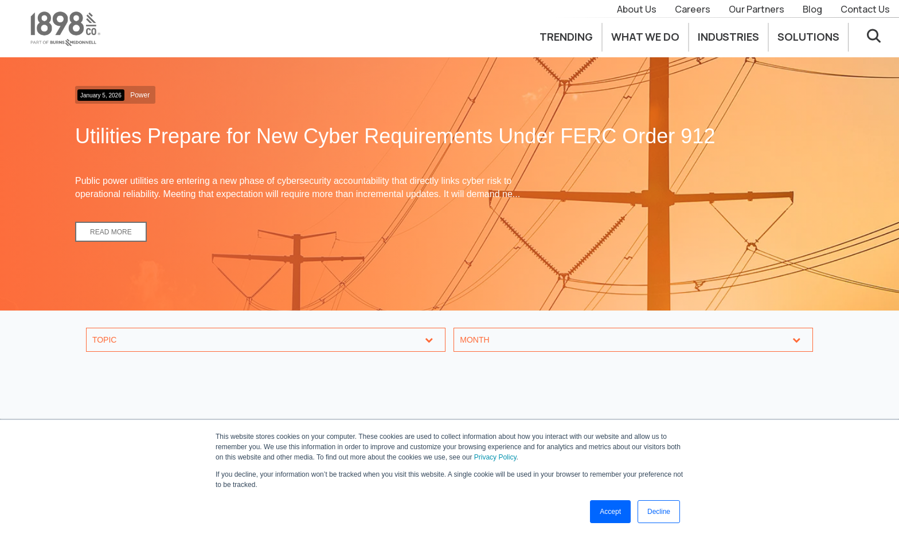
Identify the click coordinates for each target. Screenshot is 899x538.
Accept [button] (610, 512)
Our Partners (756, 9)
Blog (812, 9)
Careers (692, 9)
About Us (636, 9)
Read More (111, 232)
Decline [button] (658, 512)
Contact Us (865, 9)
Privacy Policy (495, 457)
